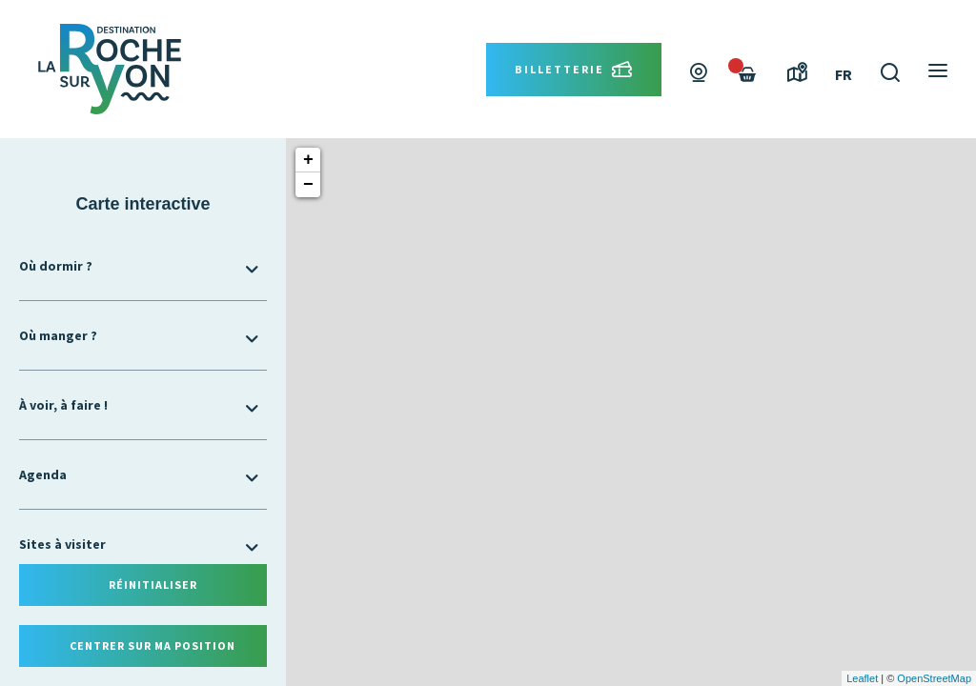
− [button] (308, 184)
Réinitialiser (153, 584)
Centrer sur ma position (152, 645)
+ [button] (308, 160)
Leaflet (862, 678)
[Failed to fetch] (747, 74)
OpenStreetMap (934, 678)
